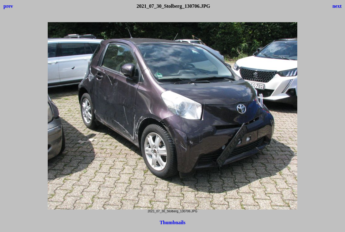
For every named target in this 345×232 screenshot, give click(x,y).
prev (8, 6)
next (337, 6)
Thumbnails (173, 222)
